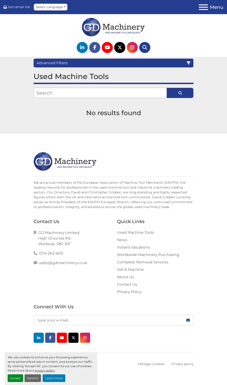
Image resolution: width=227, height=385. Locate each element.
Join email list (19, 7)
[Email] (113, 320)
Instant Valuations (133, 247)
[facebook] (94, 47)
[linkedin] (82, 47)
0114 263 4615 (51, 253)
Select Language (49, 7)
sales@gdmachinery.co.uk (63, 263)
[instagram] (132, 47)
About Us (125, 277)
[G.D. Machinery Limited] (65, 161)
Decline (32, 378)
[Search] (144, 47)
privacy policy (45, 370)
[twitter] (119, 47)
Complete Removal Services (142, 262)
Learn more (54, 378)
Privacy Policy (129, 292)
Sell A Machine (130, 269)
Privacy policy (182, 364)
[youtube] (107, 47)
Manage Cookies (151, 364)
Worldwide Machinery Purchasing (148, 254)
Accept (15, 378)
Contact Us (127, 284)
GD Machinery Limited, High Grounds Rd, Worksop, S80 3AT (59, 238)
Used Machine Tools (135, 232)
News (122, 240)
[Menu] (203, 7)
